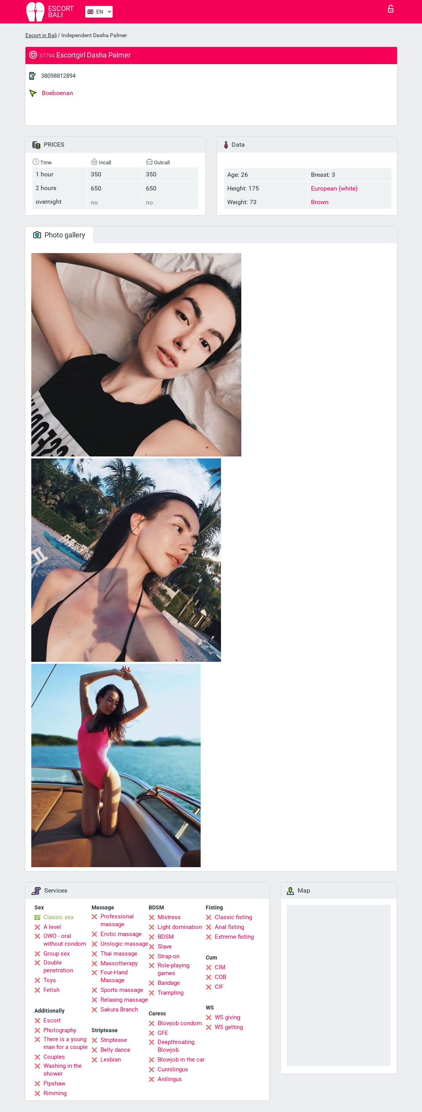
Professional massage (117, 920)
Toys (49, 980)
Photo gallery (59, 235)
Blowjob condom (180, 1023)
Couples (54, 1056)
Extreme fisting (234, 936)
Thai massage (119, 953)
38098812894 (58, 75)
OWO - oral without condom (64, 939)
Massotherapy (119, 963)
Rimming (54, 1093)
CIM (220, 967)
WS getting (229, 1027)
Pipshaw (54, 1083)
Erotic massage (121, 934)
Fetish (51, 989)
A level (52, 927)
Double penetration (58, 966)
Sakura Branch (119, 1009)
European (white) (334, 188)
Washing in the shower (62, 1069)
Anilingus (170, 1079)
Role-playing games (173, 969)
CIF (219, 986)
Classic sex (58, 917)
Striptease (114, 1040)
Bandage (169, 982)
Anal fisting (229, 927)
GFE (163, 1033)
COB (220, 977)
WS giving (227, 1017)
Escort (52, 1020)
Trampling (170, 992)
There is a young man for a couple (65, 1043)
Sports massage (122, 989)
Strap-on (169, 956)
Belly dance (115, 1049)
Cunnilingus (173, 1069)
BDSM (166, 936)
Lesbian (111, 1059)
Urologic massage (124, 943)
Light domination (180, 927)
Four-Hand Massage (114, 976)
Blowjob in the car (181, 1059)
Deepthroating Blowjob (176, 1045)
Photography (59, 1030)
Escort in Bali (41, 35)
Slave (165, 946)
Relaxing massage (124, 999)
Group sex (56, 953)
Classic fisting (233, 917)
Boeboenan (51, 93)
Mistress (169, 917)
